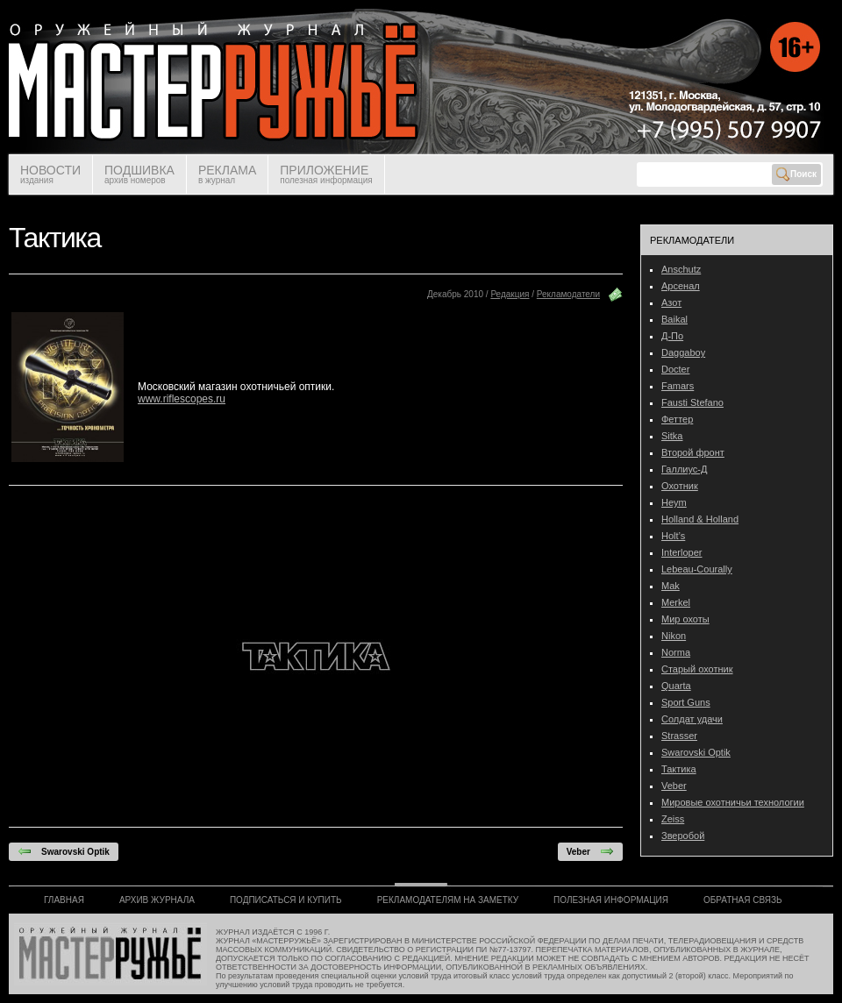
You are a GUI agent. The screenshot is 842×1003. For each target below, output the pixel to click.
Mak (670, 585)
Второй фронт (692, 452)
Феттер (677, 419)
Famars (677, 386)
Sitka (671, 435)
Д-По (672, 336)
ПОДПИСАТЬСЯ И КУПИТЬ (286, 900)
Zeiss (672, 819)
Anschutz (681, 269)
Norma (675, 652)
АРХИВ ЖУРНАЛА (157, 900)
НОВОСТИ (50, 174)
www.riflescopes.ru (181, 399)
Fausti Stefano (692, 402)
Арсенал (680, 286)
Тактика (678, 769)
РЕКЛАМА (227, 174)
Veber (590, 851)
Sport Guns (685, 702)
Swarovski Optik (64, 851)
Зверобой (682, 835)
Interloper (681, 552)
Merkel (675, 602)
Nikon (673, 635)
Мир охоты (685, 619)
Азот (671, 302)
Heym (674, 502)
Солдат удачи (692, 719)
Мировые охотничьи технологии (732, 802)
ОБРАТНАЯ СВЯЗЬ (742, 900)
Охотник (679, 485)
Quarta (676, 685)
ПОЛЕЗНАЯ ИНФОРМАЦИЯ (610, 900)
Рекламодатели (568, 294)
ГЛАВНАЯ (64, 900)
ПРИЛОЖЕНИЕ (326, 174)
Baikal (674, 319)
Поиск (796, 174)
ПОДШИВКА (139, 174)
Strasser (679, 735)
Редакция (509, 294)
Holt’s (673, 535)
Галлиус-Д (684, 469)
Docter (675, 369)
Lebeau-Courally (696, 569)
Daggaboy (683, 352)
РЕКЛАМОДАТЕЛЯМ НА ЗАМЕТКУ (447, 900)
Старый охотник (697, 669)
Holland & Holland (700, 519)
